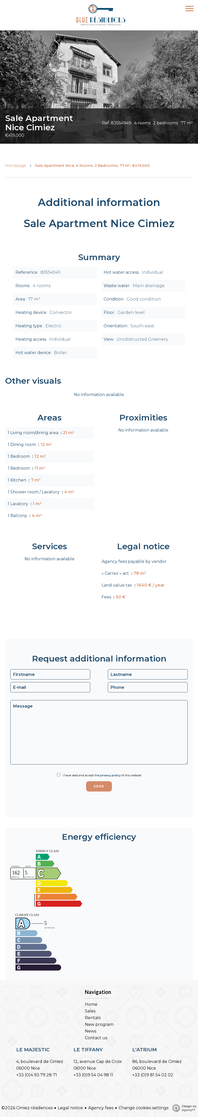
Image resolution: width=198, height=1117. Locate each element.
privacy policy (110, 775)
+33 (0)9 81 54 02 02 (152, 1074)
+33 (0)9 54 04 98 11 (93, 1074)
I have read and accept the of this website (102, 775)
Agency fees (100, 1107)
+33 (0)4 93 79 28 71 (36, 1074)
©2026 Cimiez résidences (27, 1107)
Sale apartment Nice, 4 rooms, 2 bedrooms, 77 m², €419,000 (92, 165)
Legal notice (70, 1107)
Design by (183, 1108)
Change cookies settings (143, 1107)
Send (99, 786)
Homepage (15, 165)
